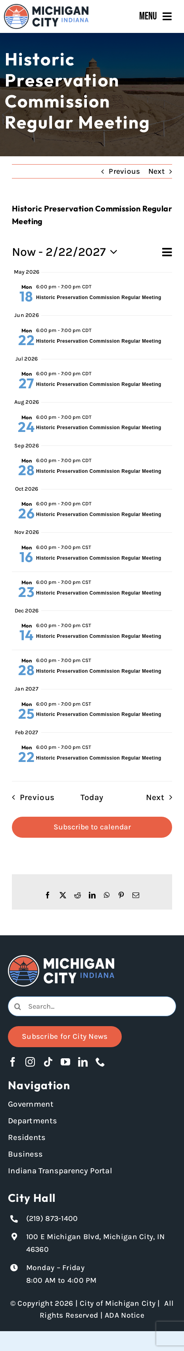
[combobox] (92, 1006)
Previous (124, 171)
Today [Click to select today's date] (92, 797)
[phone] (100, 1062)
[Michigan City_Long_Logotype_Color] (46, 7)
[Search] (18, 1006)
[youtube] (65, 1062)
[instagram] (30, 1062)
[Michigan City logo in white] (61, 958)
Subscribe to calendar (92, 827)
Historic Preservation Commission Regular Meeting (98, 297)
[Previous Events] (30, 797)
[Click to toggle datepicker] (67, 252)
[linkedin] (83, 1062)
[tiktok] (48, 1062)
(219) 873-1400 (52, 1218)
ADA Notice (124, 1315)
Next (156, 171)
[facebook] (12, 1062)
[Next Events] (161, 797)
